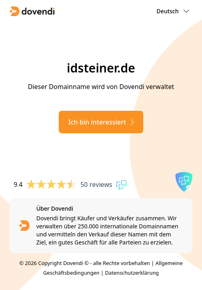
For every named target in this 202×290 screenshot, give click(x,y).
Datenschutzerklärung (132, 272)
